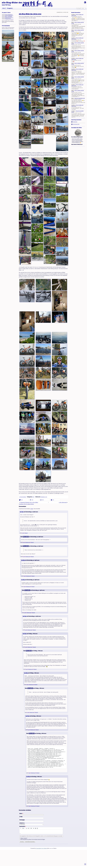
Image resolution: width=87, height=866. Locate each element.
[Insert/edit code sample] (33, 828)
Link (24, 542)
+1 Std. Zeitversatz (63, 502)
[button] (23, 500)
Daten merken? (24, 838)
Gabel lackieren (8, 18)
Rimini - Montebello (8, 16)
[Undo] (21, 828)
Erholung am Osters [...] (9, 17)
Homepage (22, 819)
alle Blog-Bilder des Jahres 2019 (18, 2)
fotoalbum (43, 496)
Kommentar (22, 826)
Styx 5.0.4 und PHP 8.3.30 (80, 98)
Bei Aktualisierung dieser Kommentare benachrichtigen (33, 839)
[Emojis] (35, 828)
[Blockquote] (31, 828)
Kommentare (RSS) (75, 124)
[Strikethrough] (29, 828)
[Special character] (37, 828)
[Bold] (23, 828)
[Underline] (27, 828)
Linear (31, 508)
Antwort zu (21, 823)
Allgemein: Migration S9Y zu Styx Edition (28, 502)
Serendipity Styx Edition (41, 848)
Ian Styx (22, 511)
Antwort (32, 542)
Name (21, 813)
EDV (33, 496)
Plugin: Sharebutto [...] (9, 14)
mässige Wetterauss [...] (9, 15)
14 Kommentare (22, 496)
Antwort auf (27, 542)
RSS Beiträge (74, 121)
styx (46, 496)
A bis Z (3, 8)
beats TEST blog (6, 5)
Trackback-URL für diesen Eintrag (26, 504)
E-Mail (20, 816)
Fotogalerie (10, 8)
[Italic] (25, 828)
